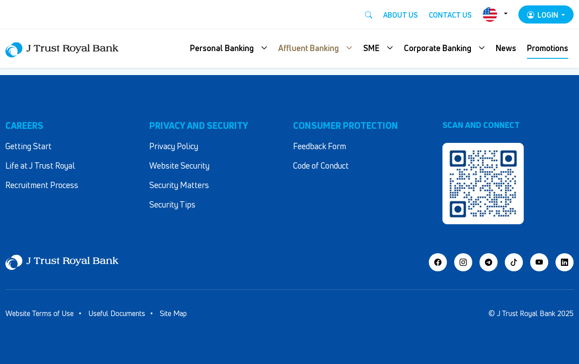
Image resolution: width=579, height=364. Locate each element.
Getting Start (28, 146)
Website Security (179, 165)
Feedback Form (319, 146)
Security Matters (179, 185)
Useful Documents (116, 313)
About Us (400, 15)
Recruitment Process (41, 185)
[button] (228, 48)
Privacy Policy (173, 146)
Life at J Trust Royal (40, 165)
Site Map (173, 313)
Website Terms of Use (39, 313)
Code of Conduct (321, 165)
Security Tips (172, 204)
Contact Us (450, 15)
